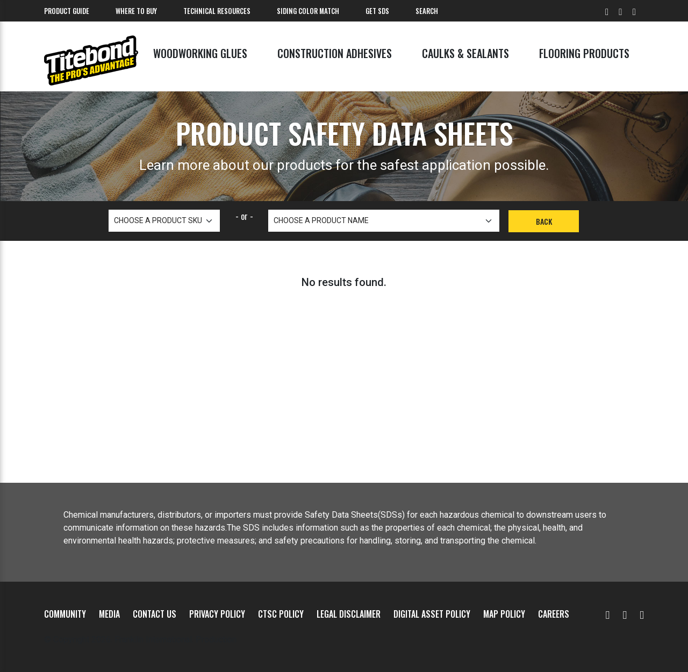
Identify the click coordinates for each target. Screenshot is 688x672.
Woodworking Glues (200, 53)
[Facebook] (624, 613)
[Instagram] (642, 613)
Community (65, 613)
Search (426, 10)
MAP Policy (504, 613)
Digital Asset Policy (431, 613)
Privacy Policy (217, 613)
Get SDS (377, 10)
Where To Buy (136, 10)
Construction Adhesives (334, 53)
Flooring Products (584, 53)
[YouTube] (608, 613)
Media (109, 613)
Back (544, 221)
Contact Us (154, 613)
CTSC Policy (281, 613)
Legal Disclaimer (349, 613)
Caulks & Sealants (465, 53)
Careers (553, 613)
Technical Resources (216, 10)
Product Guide (66, 10)
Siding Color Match (308, 10)
